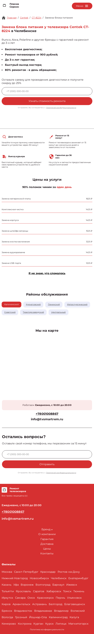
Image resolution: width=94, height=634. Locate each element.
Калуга (74, 617)
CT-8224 (36, 17)
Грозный (21, 617)
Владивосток (23, 610)
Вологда (7, 617)
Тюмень (78, 591)
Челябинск (58, 578)
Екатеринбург (78, 578)
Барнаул (58, 584)
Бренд (47, 529)
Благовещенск (74, 604)
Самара (20, 597)
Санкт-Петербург (26, 571)
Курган (38, 623)
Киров (6, 604)
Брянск (7, 610)
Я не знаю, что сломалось (47, 273)
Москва (7, 571)
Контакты (47, 553)
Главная (12, 17)
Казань (6, 584)
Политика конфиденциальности (47, 629)
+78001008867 (47, 414)
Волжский (78, 610)
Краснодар (48, 571)
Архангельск (21, 604)
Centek (24, 17)
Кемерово (9, 623)
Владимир (61, 610)
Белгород (55, 604)
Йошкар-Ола (38, 617)
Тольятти (8, 591)
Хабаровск (53, 591)
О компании (47, 534)
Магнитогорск (78, 623)
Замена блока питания (59, 17)
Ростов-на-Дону (69, 571)
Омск (31, 597)
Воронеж (27, 584)
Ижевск (71, 584)
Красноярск (45, 597)
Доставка (46, 543)
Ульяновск (74, 597)
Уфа (16, 584)
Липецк (61, 623)
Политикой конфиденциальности (61, 108)
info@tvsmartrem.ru (47, 419)
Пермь (60, 597)
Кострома (24, 623)
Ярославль (23, 591)
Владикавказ (43, 610)
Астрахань (39, 604)
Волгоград (43, 584)
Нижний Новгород (15, 578)
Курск (49, 623)
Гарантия (47, 539)
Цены (47, 548)
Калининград (58, 617)
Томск (67, 591)
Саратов (38, 591)
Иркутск (7, 597)
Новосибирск (39, 578)
